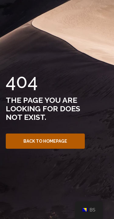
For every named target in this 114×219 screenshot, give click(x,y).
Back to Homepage (45, 141)
